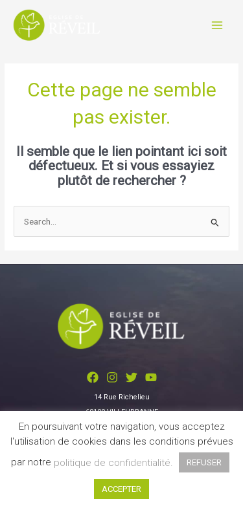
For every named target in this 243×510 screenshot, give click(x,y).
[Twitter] (131, 377)
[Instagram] (112, 377)
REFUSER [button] (204, 462)
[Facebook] (92, 377)
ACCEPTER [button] (121, 489)
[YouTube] (151, 377)
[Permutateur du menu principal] (217, 25)
